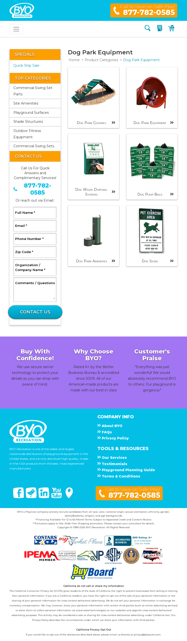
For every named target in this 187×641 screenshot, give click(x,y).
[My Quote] (160, 29)
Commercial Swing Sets (33, 146)
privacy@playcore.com (147, 634)
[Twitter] (31, 497)
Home (74, 60)
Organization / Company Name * (35, 267)
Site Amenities (25, 103)
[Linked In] (44, 497)
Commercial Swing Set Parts (32, 91)
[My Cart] (172, 29)
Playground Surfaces (31, 112)
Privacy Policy (40, 620)
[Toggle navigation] (16, 29)
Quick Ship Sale (26, 65)
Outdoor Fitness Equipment (27, 134)
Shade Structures (28, 121)
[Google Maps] (69, 497)
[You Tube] (57, 497)
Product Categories (101, 60)
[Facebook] (19, 497)
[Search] (147, 29)
